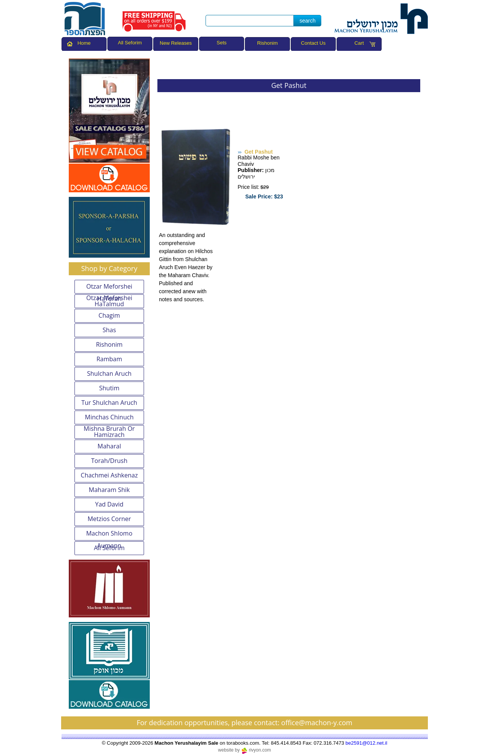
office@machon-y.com (316, 722)
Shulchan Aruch (109, 373)
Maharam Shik (109, 489)
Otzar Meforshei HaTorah (109, 288)
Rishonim (267, 43)
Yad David (109, 504)
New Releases (176, 43)
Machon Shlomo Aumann (109, 535)
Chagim (109, 315)
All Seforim (109, 548)
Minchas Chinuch (109, 417)
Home (84, 43)
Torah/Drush (109, 460)
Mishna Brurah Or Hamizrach (109, 432)
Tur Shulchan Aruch (109, 402)
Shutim (109, 388)
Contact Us (313, 43)
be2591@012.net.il (366, 743)
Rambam (109, 359)
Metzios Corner (109, 519)
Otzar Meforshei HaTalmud (109, 301)
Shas (109, 330)
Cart (359, 43)
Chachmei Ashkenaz (109, 475)
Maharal (109, 446)
